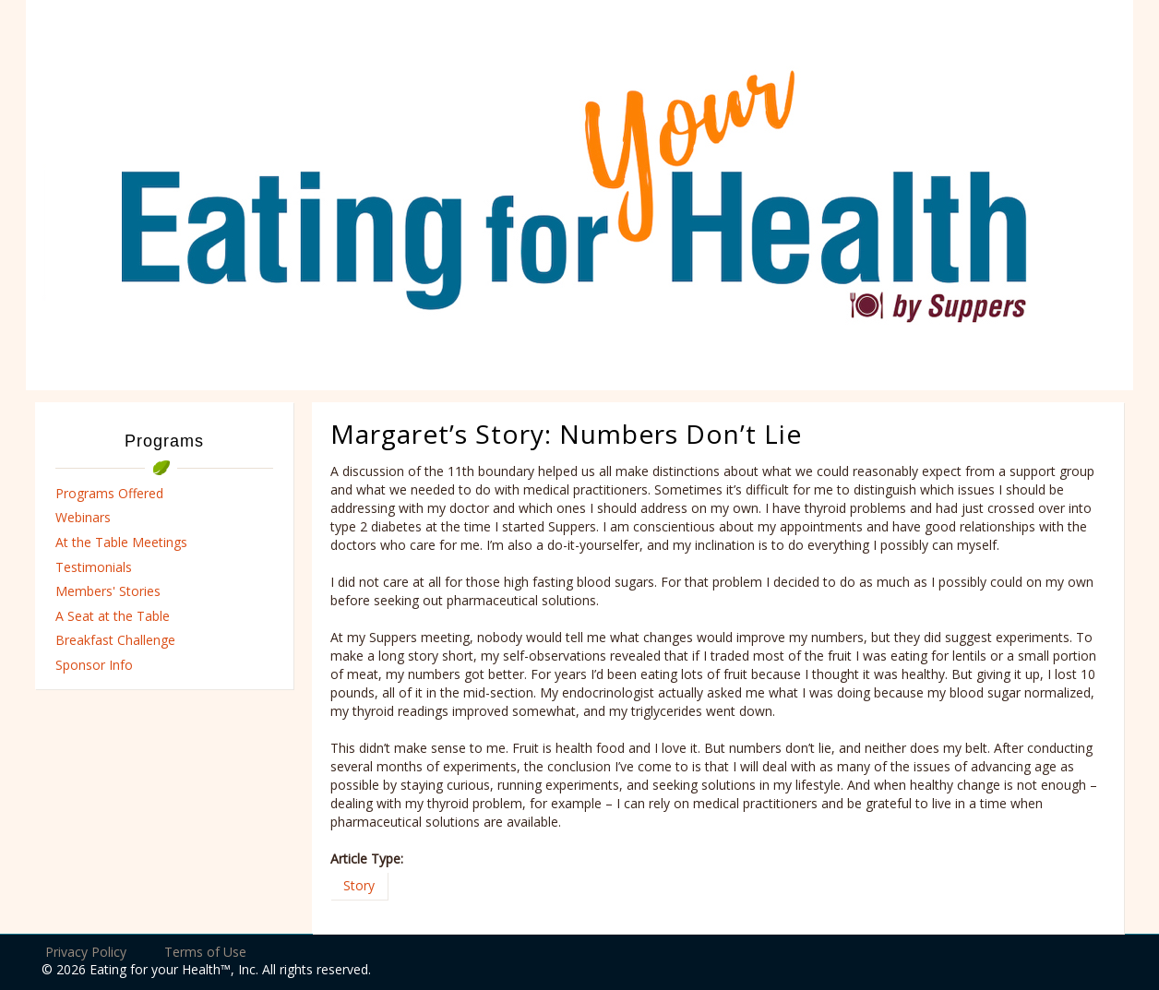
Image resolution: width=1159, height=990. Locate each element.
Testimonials (93, 567)
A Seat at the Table (112, 616)
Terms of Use (205, 951)
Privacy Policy (85, 951)
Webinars (83, 517)
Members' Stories (108, 591)
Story (359, 885)
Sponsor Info (94, 665)
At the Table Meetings (121, 542)
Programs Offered (109, 493)
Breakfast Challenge (115, 640)
